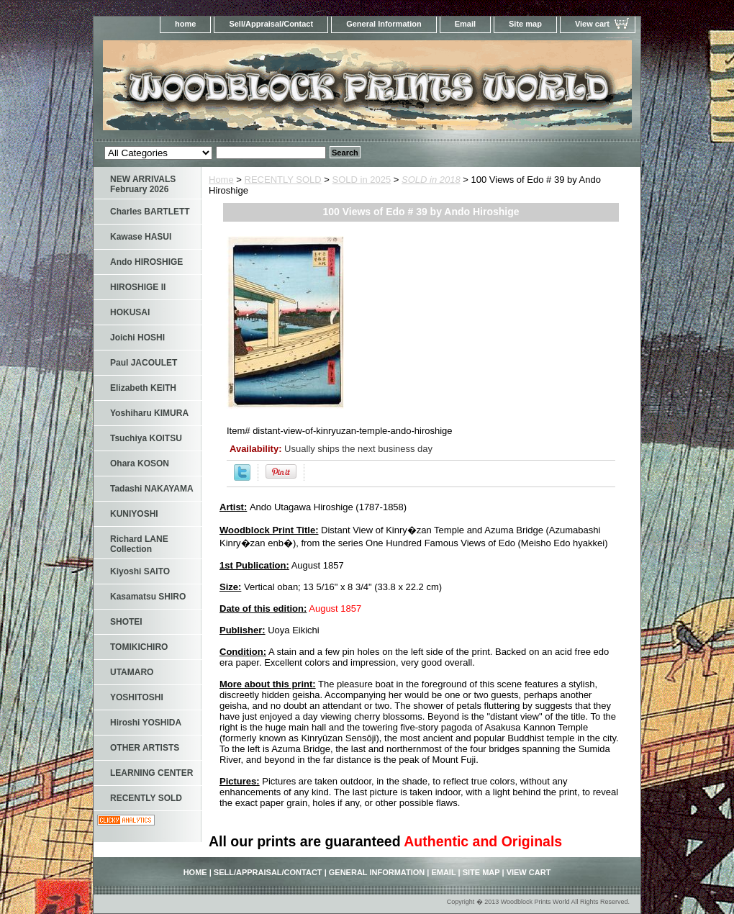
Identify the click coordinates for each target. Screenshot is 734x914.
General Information (384, 23)
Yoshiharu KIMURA (149, 413)
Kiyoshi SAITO (140, 571)
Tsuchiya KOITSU (146, 438)
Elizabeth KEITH (143, 388)
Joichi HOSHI (137, 337)
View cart (592, 23)
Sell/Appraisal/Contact (271, 23)
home (185, 23)
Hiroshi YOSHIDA (145, 723)
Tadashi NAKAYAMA (152, 489)
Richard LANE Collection (139, 544)
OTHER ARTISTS (144, 748)
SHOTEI (126, 622)
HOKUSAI (130, 312)
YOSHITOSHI (136, 697)
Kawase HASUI (140, 237)
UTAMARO (131, 672)
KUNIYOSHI (134, 514)
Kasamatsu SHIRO (148, 597)
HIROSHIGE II (138, 287)
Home (221, 179)
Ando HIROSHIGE (146, 262)
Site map (525, 23)
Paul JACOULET (143, 363)
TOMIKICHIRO (139, 647)
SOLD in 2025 (361, 179)
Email (465, 23)
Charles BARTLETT (150, 212)
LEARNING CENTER (151, 773)
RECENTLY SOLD (283, 179)
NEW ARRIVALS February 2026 (143, 184)
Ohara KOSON (139, 463)
